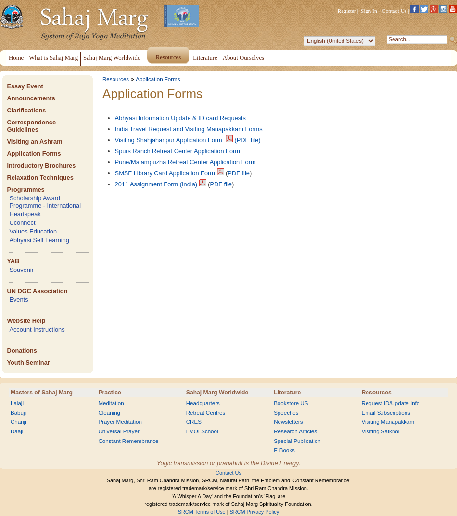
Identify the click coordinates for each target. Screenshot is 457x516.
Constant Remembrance (128, 441)
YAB (13, 261)
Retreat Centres (206, 413)
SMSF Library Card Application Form (165, 173)
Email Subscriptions (386, 413)
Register (347, 11)
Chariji (18, 422)
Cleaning (109, 413)
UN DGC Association (37, 291)
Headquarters (203, 403)
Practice (109, 392)
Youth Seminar (28, 362)
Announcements (31, 98)
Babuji (18, 413)
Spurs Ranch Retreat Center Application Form (177, 151)
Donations (22, 350)
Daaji (17, 431)
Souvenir (21, 269)
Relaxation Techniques (40, 177)
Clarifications (26, 110)
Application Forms (34, 153)
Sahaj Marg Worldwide (217, 392)
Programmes (25, 189)
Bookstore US (291, 403)
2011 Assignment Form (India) (156, 184)
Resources (115, 79)
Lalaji (17, 403)
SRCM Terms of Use (202, 512)
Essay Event (25, 86)
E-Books (284, 450)
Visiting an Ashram (34, 141)
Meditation (111, 403)
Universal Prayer (118, 431)
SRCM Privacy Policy (254, 512)
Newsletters (288, 422)
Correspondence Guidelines (31, 126)
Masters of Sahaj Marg (42, 392)
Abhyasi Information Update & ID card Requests (180, 118)
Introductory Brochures (41, 165)
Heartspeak (24, 214)
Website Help (26, 320)
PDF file (239, 173)
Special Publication (297, 441)
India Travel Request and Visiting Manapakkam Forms (189, 129)
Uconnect (22, 222)
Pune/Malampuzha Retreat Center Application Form (185, 162)
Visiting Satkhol (381, 431)
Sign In (369, 11)
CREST (195, 422)
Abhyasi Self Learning (39, 240)
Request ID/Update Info (391, 403)
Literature (287, 392)
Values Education (33, 231)
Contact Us (394, 11)
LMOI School (202, 431)
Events (18, 299)
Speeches (286, 413)
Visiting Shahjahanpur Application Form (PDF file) (188, 140)
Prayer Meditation (120, 422)
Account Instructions (36, 329)
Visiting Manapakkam (388, 422)
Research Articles (295, 431)
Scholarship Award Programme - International (45, 202)
